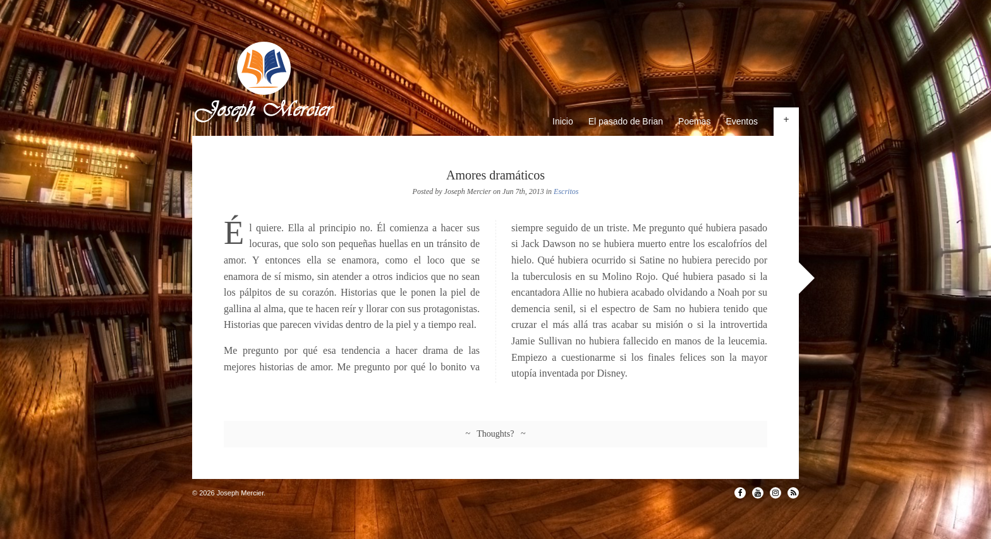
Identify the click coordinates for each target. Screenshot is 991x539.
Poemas (694, 121)
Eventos (742, 121)
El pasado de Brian (625, 121)
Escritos (566, 191)
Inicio (562, 121)
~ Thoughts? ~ (496, 434)
